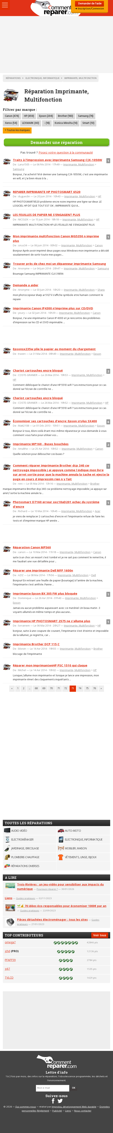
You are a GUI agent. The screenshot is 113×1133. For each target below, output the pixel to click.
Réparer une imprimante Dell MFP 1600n (43, 570)
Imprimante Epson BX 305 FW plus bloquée (45, 593)
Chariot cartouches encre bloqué (38, 370)
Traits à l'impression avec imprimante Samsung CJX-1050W (57, 160)
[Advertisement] (56, 44)
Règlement (43, 1111)
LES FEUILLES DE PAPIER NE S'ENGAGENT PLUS (46, 215)
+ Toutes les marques (17, 130)
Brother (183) (65, 116)
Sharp (101, 289)
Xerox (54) (11, 123)
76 (94, 688)
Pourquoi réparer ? (47, 889)
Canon (99, 245)
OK (73, 1088)
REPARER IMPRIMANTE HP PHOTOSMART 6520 (46, 192)
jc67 (7, 969)
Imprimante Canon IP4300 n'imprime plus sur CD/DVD (53, 308)
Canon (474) (12, 116)
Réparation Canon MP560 (32, 547)
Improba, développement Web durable (74, 1107)
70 (51, 688)
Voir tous (99, 935)
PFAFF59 (10, 960)
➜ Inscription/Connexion (89, 9)
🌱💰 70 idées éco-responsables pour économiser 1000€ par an (61, 906)
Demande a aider (25, 285)
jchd (7, 951)
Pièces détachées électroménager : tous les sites (52, 919)
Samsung (18, 169)
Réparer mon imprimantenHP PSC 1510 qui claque (50, 665)
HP (99, 196)
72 (65, 688)
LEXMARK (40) (30, 123)
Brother (95, 483)
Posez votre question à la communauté (66, 152)
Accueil (56, 8)
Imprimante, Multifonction (78, 164)
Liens (8, 898)
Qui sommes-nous (25, 1107)
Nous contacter (82, 1111)
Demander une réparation (57, 142)
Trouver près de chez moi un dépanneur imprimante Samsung (59, 264)
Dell (93, 575)
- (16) (47, 123)
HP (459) (29, 116)
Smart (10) (88, 123)
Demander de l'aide (90, 4)
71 (59, 688)
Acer (97, 511)
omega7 (10, 942)
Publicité (57, 1111)
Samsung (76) (85, 116)
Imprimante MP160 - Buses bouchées (41, 444)
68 (36, 688)
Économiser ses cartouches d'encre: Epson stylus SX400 (55, 421)
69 (43, 688)
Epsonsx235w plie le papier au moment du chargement (54, 349)
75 (87, 688)
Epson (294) (46, 116)
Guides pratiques (25, 898)
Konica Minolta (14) (66, 123)
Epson (97, 354)
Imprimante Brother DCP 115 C (36, 644)
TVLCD (9, 977)
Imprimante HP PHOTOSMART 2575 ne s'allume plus (51, 621)
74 (80, 688)
